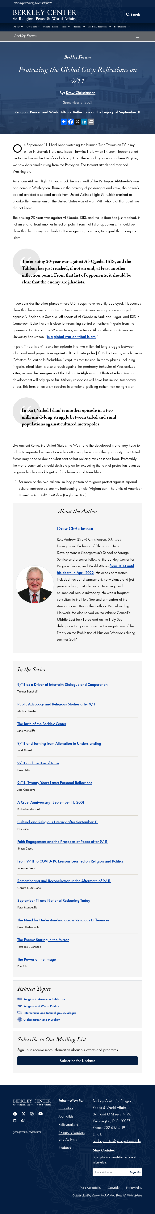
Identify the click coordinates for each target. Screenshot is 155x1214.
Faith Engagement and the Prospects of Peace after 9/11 (62, 841)
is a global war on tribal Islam (71, 336)
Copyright (113, 1188)
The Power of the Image (36, 959)
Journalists (66, 1116)
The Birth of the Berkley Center (41, 723)
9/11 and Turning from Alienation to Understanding (59, 743)
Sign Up (135, 1172)
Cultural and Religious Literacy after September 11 (57, 821)
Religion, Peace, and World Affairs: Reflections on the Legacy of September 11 (78, 112)
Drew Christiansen (80, 92)
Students (65, 1147)
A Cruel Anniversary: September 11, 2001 (51, 802)
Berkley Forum (25, 36)
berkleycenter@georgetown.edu (117, 1140)
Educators (66, 1108)
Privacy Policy (134, 1188)
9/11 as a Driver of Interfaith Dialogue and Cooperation (62, 684)
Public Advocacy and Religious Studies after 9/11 (57, 704)
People (46, 26)
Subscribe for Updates (77, 1060)
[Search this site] (133, 14)
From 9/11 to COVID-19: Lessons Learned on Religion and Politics (70, 861)
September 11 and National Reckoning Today (53, 900)
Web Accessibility (90, 1188)
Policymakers (68, 1124)
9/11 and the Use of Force (38, 763)
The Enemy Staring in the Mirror (43, 939)
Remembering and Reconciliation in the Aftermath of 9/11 (64, 880)
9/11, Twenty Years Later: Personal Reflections (54, 782)
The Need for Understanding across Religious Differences (63, 920)
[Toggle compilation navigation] (137, 36)
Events (55, 26)
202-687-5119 (114, 1127)
